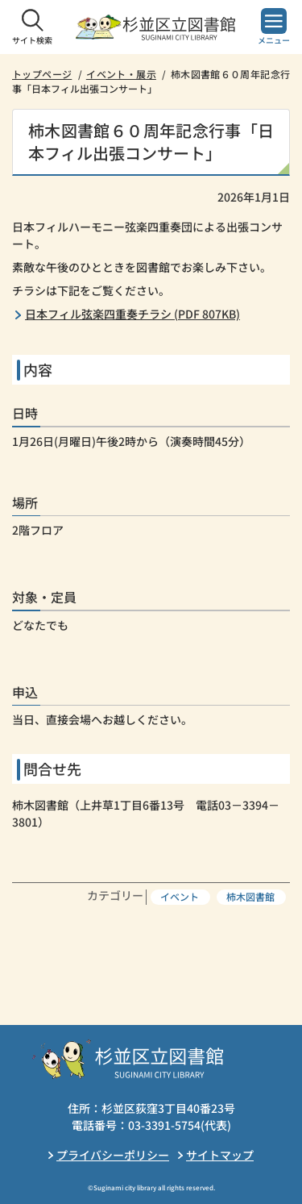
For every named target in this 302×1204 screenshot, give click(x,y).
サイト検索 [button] (32, 40)
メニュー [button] (274, 40)
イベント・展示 (121, 74)
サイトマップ (220, 1155)
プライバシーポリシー (112, 1155)
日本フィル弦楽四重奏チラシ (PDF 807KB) (132, 314)
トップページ (42, 74)
